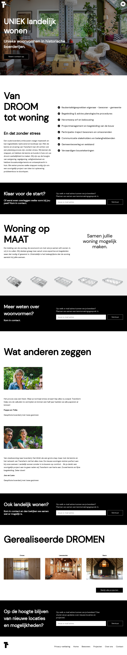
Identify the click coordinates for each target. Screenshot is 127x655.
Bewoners (86, 646)
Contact (119, 646)
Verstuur (115, 202)
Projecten (97, 646)
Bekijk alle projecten (109, 590)
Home (76, 646)
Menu (123, 4)
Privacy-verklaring (62, 646)
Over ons (109, 646)
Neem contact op (16, 56)
